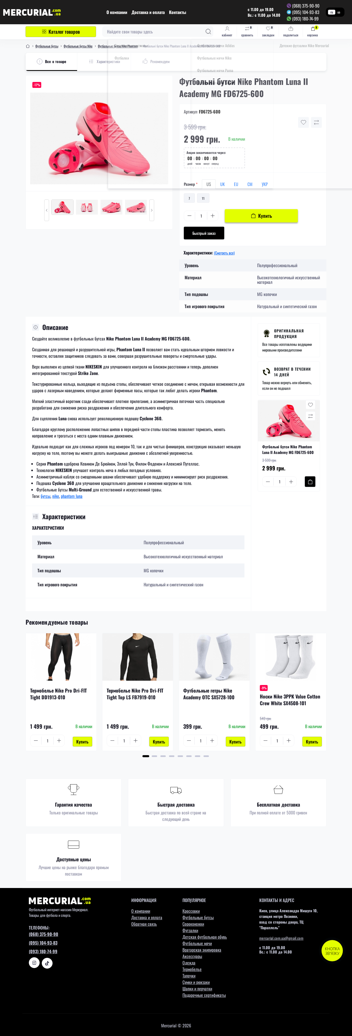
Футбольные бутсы (46, 46)
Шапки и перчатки (197, 987)
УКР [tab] (265, 184)
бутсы (45, 496)
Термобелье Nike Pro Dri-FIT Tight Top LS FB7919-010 (135, 694)
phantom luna (71, 496)
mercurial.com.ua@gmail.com (281, 936)
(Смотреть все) (224, 253)
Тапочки (188, 974)
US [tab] (208, 184)
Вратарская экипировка (201, 948)
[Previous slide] (46, 210)
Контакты (177, 12)
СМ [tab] (250, 184)
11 (203, 198)
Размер (191, 184)
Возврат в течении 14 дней (292, 371)
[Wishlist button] (303, 122)
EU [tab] (236, 184)
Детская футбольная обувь (204, 935)
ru (331, 12)
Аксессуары (192, 955)
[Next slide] (151, 210)
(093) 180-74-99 (305, 18)
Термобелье (192, 968)
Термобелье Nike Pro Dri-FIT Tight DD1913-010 (58, 694)
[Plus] (212, 215)
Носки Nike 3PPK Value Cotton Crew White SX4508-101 (290, 700)
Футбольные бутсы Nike (78, 46)
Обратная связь (144, 922)
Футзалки (190, 929)
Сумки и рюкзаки (196, 981)
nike (55, 496)
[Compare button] (316, 122)
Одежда (188, 961)
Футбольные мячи (197, 942)
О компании (116, 12)
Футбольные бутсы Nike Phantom (118, 46)
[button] (146, 755)
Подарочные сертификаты (204, 993)
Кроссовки (191, 909)
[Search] (208, 31)
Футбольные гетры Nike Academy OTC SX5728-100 (208, 694)
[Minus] (189, 215)
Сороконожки (193, 922)
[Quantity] (201, 216)
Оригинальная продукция (289, 333)
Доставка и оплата (148, 12)
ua (338, 12)
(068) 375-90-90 (305, 5)
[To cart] (310, 481)
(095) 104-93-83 (305, 12)
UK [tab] (222, 184)
